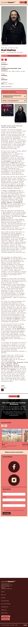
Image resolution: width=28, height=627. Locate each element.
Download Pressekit (6, 86)
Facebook (5, 619)
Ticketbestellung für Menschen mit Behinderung (12, 96)
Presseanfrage (5, 600)
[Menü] (23, 2)
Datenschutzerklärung (13, 415)
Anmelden (7, 513)
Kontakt (3, 597)
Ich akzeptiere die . (14, 510)
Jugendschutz (4, 606)
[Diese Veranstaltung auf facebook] (2, 59)
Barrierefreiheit (6, 603)
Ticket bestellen (14, 56)
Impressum (3, 610)
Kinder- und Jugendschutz (11, 100)
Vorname (4, 491)
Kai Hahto (4, 64)
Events (3, 591)
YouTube (14, 396)
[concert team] (8, 2)
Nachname (4, 497)
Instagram (5, 616)
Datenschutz (4, 613)
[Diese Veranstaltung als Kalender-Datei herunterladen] (6, 59)
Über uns (3, 594)
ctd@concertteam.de (6, 588)
